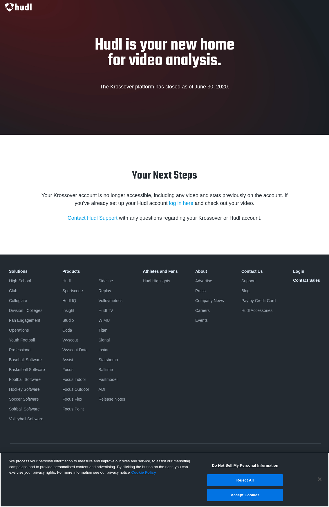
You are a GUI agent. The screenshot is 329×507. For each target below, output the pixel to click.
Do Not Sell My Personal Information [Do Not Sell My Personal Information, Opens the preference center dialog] (245, 465)
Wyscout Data (75, 350)
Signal (104, 340)
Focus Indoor (74, 379)
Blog (245, 290)
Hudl (66, 281)
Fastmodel (107, 379)
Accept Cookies (245, 495)
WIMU (104, 320)
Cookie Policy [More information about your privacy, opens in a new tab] (143, 472)
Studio (68, 320)
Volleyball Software (26, 419)
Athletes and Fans (160, 271)
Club (13, 290)
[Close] (319, 479)
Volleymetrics (110, 300)
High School (20, 281)
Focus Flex (72, 399)
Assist (67, 359)
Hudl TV (105, 310)
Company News (209, 300)
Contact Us (252, 271)
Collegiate (18, 300)
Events (201, 320)
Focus (67, 369)
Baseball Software (25, 359)
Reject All (245, 480)
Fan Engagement (24, 320)
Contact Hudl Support (93, 218)
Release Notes (111, 399)
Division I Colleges (25, 310)
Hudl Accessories (256, 310)
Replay (104, 290)
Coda (67, 330)
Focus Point (73, 409)
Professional (20, 350)
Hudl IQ (69, 300)
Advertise (203, 281)
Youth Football (22, 340)
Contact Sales (306, 280)
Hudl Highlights (156, 281)
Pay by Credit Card (258, 300)
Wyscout (70, 340)
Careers (202, 310)
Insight (68, 310)
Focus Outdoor (75, 389)
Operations (19, 330)
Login (298, 271)
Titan (102, 330)
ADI (101, 389)
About (201, 271)
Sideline (105, 281)
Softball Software (24, 409)
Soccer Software (24, 399)
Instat (103, 350)
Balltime (105, 369)
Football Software (25, 379)
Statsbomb (108, 359)
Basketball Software (27, 369)
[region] (164, 480)
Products (71, 271)
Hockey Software (24, 389)
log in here (181, 203)
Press (200, 290)
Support (248, 281)
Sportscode (72, 290)
